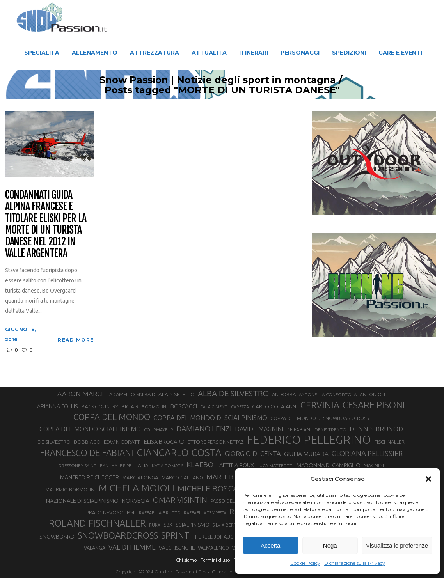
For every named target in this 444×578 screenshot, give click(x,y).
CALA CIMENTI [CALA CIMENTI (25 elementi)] (214, 406)
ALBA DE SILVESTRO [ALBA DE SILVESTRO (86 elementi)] (233, 393)
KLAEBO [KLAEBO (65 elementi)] (199, 464)
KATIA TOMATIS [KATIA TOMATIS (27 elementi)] (167, 465)
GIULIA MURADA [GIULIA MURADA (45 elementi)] (306, 453)
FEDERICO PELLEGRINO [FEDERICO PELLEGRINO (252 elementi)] (309, 440)
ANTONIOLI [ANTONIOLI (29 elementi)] (372, 394)
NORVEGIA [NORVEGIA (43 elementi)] (135, 500)
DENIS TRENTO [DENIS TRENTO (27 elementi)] (330, 429)
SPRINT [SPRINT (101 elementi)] (175, 535)
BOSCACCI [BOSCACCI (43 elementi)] (183, 406)
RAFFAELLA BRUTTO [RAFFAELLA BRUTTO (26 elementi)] (160, 513)
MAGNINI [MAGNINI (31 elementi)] (374, 465)
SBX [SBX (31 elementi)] (167, 524)
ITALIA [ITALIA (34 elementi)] (141, 465)
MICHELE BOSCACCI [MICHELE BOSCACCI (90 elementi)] (214, 488)
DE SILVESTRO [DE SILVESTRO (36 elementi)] (54, 442)
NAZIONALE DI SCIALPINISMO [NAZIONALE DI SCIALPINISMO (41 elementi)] (82, 500)
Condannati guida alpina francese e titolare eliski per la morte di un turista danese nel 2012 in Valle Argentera (45, 224)
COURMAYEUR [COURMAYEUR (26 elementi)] (158, 429)
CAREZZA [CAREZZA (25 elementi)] (240, 406)
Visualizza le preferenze (397, 545)
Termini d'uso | (217, 559)
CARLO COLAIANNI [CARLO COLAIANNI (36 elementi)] (274, 406)
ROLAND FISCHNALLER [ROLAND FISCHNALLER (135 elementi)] (97, 523)
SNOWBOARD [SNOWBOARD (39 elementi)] (57, 537)
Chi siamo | (187, 559)
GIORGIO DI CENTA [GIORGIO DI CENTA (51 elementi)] (253, 453)
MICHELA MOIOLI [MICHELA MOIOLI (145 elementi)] (136, 488)
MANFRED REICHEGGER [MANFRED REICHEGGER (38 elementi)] (89, 477)
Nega (330, 545)
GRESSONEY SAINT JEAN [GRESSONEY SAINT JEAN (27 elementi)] (83, 465)
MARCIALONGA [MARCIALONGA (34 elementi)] (140, 477)
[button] (428, 479)
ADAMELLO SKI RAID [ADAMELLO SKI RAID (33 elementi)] (132, 394)
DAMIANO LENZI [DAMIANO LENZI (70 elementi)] (204, 428)
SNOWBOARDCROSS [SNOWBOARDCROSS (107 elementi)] (118, 535)
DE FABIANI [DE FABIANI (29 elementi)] (298, 429)
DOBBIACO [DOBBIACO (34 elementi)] (87, 442)
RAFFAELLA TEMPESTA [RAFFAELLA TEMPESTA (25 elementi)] (205, 513)
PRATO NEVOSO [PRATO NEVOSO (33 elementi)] (105, 512)
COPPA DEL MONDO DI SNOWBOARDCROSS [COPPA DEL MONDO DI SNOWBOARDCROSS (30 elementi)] (319, 418)
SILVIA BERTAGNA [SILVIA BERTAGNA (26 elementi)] (230, 525)
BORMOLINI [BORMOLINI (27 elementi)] (154, 406)
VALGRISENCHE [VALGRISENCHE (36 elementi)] (177, 547)
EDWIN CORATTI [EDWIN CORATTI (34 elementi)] (122, 442)
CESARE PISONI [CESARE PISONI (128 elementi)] (374, 405)
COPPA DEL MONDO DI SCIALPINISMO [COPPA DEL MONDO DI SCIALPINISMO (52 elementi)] (210, 417)
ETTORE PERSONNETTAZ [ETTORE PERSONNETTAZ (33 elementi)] (215, 442)
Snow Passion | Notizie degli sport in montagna (204, 80)
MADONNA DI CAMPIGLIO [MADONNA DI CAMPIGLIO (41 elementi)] (329, 465)
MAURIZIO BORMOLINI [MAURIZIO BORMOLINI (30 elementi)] (70, 489)
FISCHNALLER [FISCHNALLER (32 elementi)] (389, 442)
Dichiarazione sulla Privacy (354, 563)
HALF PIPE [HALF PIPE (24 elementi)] (121, 465)
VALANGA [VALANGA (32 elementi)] (94, 547)
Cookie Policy (305, 563)
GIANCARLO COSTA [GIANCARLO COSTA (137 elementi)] (179, 452)
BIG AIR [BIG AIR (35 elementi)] (130, 406)
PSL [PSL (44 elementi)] (131, 512)
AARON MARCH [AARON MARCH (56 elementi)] (81, 393)
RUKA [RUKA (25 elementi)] (154, 525)
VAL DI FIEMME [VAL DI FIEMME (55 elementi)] (132, 547)
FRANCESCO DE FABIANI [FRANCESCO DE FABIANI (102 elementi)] (86, 452)
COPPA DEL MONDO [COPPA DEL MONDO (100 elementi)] (111, 417)
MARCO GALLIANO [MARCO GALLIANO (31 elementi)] (182, 477)
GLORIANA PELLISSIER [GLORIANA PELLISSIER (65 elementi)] (367, 453)
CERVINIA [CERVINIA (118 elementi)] (319, 405)
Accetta (270, 545)
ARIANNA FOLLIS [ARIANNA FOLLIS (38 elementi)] (57, 406)
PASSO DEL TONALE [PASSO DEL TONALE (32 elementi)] (232, 501)
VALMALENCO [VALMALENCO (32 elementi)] (213, 547)
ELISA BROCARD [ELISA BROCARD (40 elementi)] (164, 441)
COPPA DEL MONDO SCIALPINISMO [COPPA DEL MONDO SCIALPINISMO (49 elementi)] (90, 429)
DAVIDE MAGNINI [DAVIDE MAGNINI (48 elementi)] (259, 429)
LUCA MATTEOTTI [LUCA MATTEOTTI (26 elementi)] (275, 465)
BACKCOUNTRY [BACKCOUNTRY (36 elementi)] (99, 406)
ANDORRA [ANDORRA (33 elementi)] (284, 394)
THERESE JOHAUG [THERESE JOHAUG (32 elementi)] (213, 536)
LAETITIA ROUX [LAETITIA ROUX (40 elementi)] (235, 465)
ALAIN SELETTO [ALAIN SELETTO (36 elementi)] (176, 394)
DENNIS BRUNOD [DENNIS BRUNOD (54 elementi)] (376, 429)
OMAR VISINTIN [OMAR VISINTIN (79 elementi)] (180, 499)
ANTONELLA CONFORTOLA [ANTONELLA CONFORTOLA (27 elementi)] (328, 394)
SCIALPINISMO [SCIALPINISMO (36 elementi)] (193, 524)
